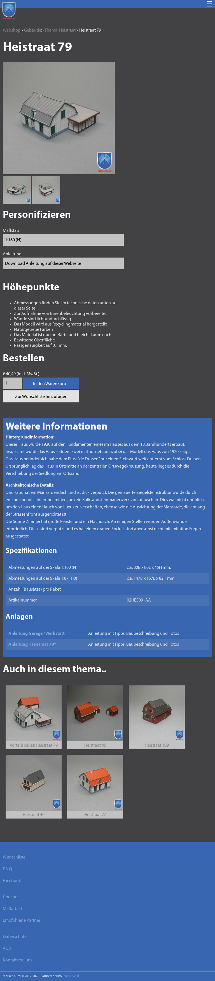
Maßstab (11, 230)
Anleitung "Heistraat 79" (32, 644)
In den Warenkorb (49, 384)
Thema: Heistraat (60, 30)
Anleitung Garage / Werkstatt (36, 633)
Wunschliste (14, 857)
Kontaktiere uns (17, 960)
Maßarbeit (12, 909)
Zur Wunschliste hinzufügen (41, 397)
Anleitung (12, 254)
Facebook (12, 881)
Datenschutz (14, 937)
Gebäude (32, 30)
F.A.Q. (8, 869)
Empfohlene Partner (21, 920)
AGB (7, 948)
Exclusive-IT (71, 976)
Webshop (11, 30)
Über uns (11, 897)
